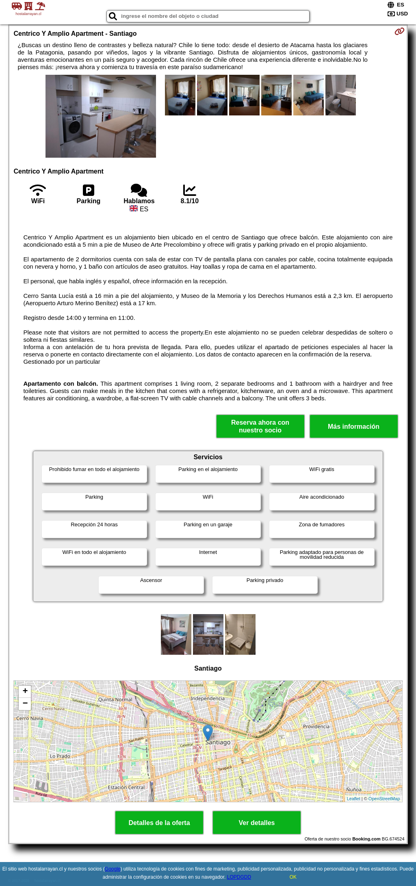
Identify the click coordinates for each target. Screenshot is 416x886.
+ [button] (25, 692)
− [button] (25, 704)
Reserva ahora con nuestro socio (260, 426)
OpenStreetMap (384, 798)
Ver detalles (257, 822)
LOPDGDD (239, 877)
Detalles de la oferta (159, 822)
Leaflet (353, 798)
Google (113, 869)
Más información (353, 426)
